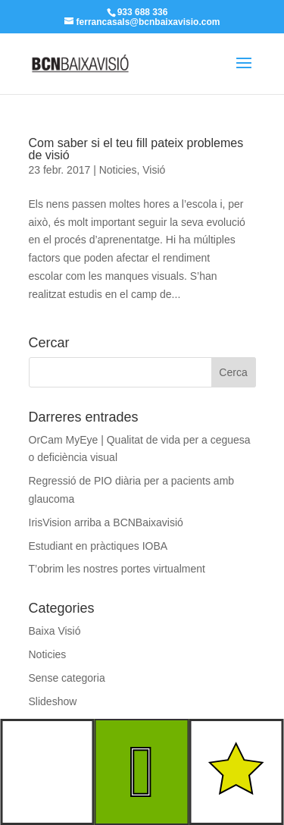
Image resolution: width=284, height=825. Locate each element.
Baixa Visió (55, 631)
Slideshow (53, 701)
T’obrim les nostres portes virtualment (117, 569)
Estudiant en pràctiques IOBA (98, 546)
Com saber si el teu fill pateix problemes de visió (136, 149)
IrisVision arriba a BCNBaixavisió (106, 522)
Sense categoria (67, 678)
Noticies (118, 170)
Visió (153, 170)
